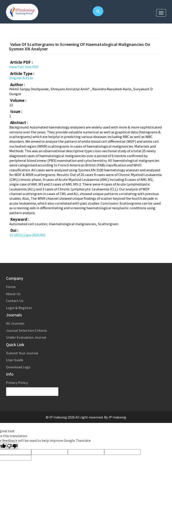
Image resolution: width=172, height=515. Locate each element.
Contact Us (15, 300)
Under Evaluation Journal (26, 337)
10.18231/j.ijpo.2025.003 (27, 235)
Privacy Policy (17, 382)
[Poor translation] (12, 446)
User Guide (14, 359)
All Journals (15, 323)
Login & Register (19, 307)
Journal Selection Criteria (26, 330)
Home (11, 286)
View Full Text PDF (24, 66)
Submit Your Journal (22, 353)
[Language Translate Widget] (32, 391)
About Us (13, 293)
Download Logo (18, 367)
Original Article (21, 77)
